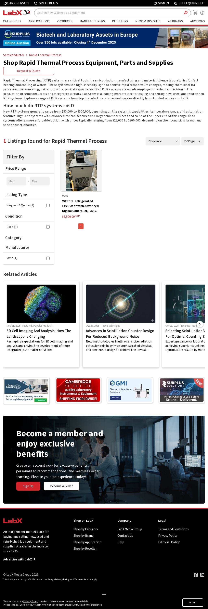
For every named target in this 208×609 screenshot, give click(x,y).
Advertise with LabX (19, 559)
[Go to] (104, 47)
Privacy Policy (167, 535)
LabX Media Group (129, 529)
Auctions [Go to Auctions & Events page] (197, 21)
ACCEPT (193, 602)
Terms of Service (82, 579)
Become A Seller (61, 486)
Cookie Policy (26, 605)
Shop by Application (87, 542)
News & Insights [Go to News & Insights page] (147, 21)
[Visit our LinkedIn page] (202, 575)
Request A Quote (28, 71)
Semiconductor (13, 55)
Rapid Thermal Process (45, 55)
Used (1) (28, 227)
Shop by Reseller (85, 548)
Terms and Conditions (173, 529)
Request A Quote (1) (28, 205)
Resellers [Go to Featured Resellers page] (120, 21)
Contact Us (125, 535)
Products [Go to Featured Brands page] (64, 21)
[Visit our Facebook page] (195, 575)
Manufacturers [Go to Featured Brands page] (92, 21)
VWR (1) (28, 258)
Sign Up (28, 486)
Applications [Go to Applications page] (39, 21)
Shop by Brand (83, 535)
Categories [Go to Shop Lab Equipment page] (12, 21)
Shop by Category (86, 529)
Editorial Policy (169, 542)
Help (120, 542)
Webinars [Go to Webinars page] (175, 21)
